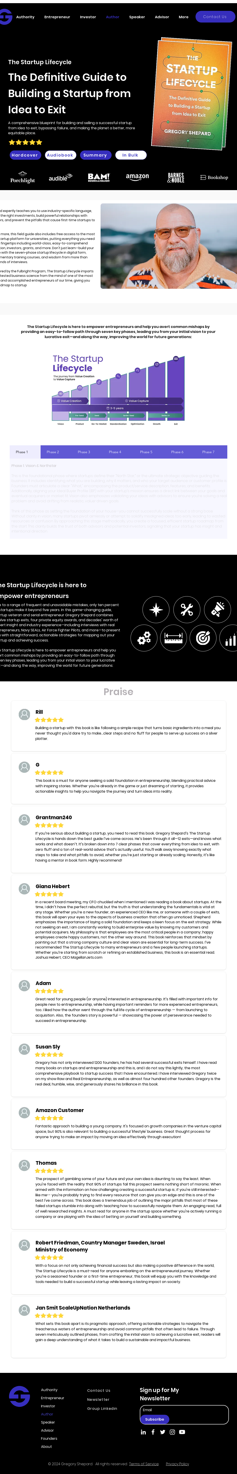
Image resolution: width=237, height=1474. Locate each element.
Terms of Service (144, 1464)
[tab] (25, 452)
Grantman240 (54, 817)
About (46, 1446)
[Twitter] (162, 1432)
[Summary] (96, 155)
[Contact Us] (215, 17)
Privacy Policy (177, 1464)
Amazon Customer (60, 1110)
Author (47, 1414)
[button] (27, 17)
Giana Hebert (53, 886)
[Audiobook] (60, 155)
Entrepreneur (52, 1398)
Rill (39, 712)
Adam (43, 983)
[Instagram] (172, 1432)
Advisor (47, 1430)
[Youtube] (182, 1432)
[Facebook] (153, 1432)
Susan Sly (48, 1046)
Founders (49, 1438)
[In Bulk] (131, 155)
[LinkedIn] (143, 1432)
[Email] (164, 1410)
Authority (49, 1389)
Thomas (46, 1163)
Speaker (48, 1422)
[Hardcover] (25, 155)
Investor (48, 1406)
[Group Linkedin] (105, 1408)
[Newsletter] (103, 1399)
